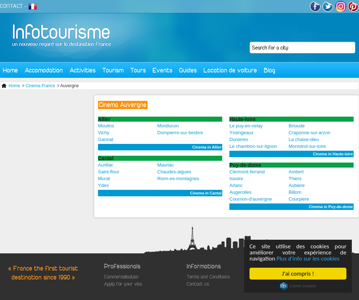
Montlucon (168, 125)
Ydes (103, 185)
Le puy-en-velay (246, 125)
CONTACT (11, 6)
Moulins (106, 125)
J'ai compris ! (298, 273)
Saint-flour (108, 171)
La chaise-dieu (304, 139)
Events (162, 70)
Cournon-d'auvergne (250, 199)
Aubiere (297, 185)
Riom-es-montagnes (178, 178)
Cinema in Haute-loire (333, 154)
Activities (82, 70)
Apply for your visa (123, 284)
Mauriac (165, 165)
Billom (295, 192)
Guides (188, 70)
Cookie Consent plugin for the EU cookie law (298, 286)
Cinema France (40, 85)
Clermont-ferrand (247, 171)
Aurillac (105, 165)
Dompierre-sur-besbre (180, 132)
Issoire (236, 178)
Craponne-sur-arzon (309, 132)
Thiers (295, 178)
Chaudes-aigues (174, 171)
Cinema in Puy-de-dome (331, 207)
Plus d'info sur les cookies (307, 258)
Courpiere (299, 199)
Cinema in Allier (207, 147)
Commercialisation (121, 277)
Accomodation (44, 70)
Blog (269, 70)
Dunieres (238, 139)
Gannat (105, 139)
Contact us (198, 284)
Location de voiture (230, 70)
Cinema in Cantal (206, 193)
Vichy (103, 132)
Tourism (112, 70)
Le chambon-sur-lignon (253, 146)
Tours (138, 70)
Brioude (297, 125)
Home (10, 70)
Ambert (296, 171)
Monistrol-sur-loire (307, 146)
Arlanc (236, 185)
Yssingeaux (241, 132)
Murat (104, 178)
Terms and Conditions (208, 277)
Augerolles (240, 192)
